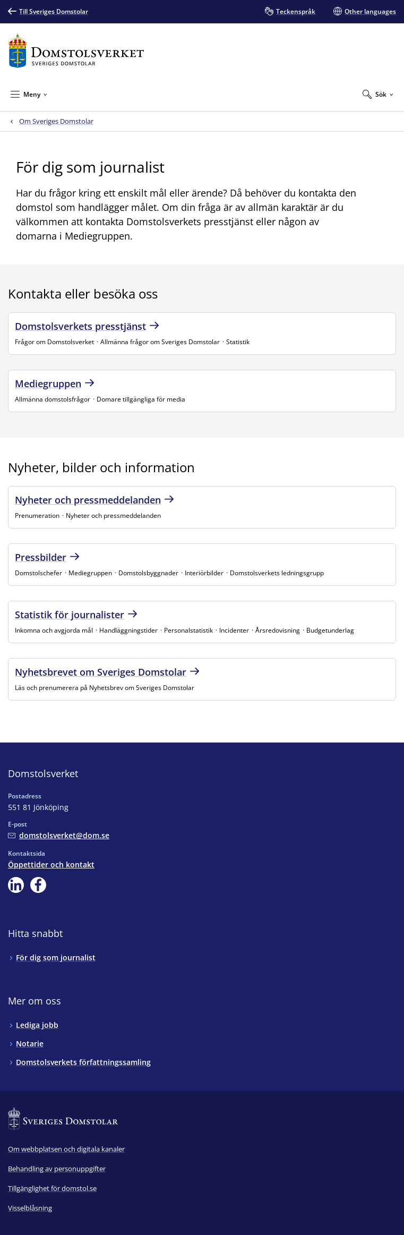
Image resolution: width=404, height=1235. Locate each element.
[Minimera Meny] (29, 94)
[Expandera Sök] (378, 94)
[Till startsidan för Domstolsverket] (76, 50)
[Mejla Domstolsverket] (58, 835)
